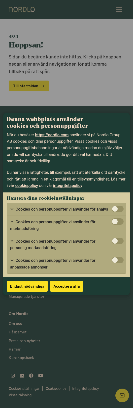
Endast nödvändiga (27, 286)
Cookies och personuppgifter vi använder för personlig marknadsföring (52, 244)
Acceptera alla (66, 286)
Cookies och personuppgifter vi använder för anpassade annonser (52, 263)
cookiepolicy (26, 185)
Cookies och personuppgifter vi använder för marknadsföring (52, 225)
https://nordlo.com (51, 135)
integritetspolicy (67, 185)
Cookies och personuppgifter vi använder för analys (59, 209)
